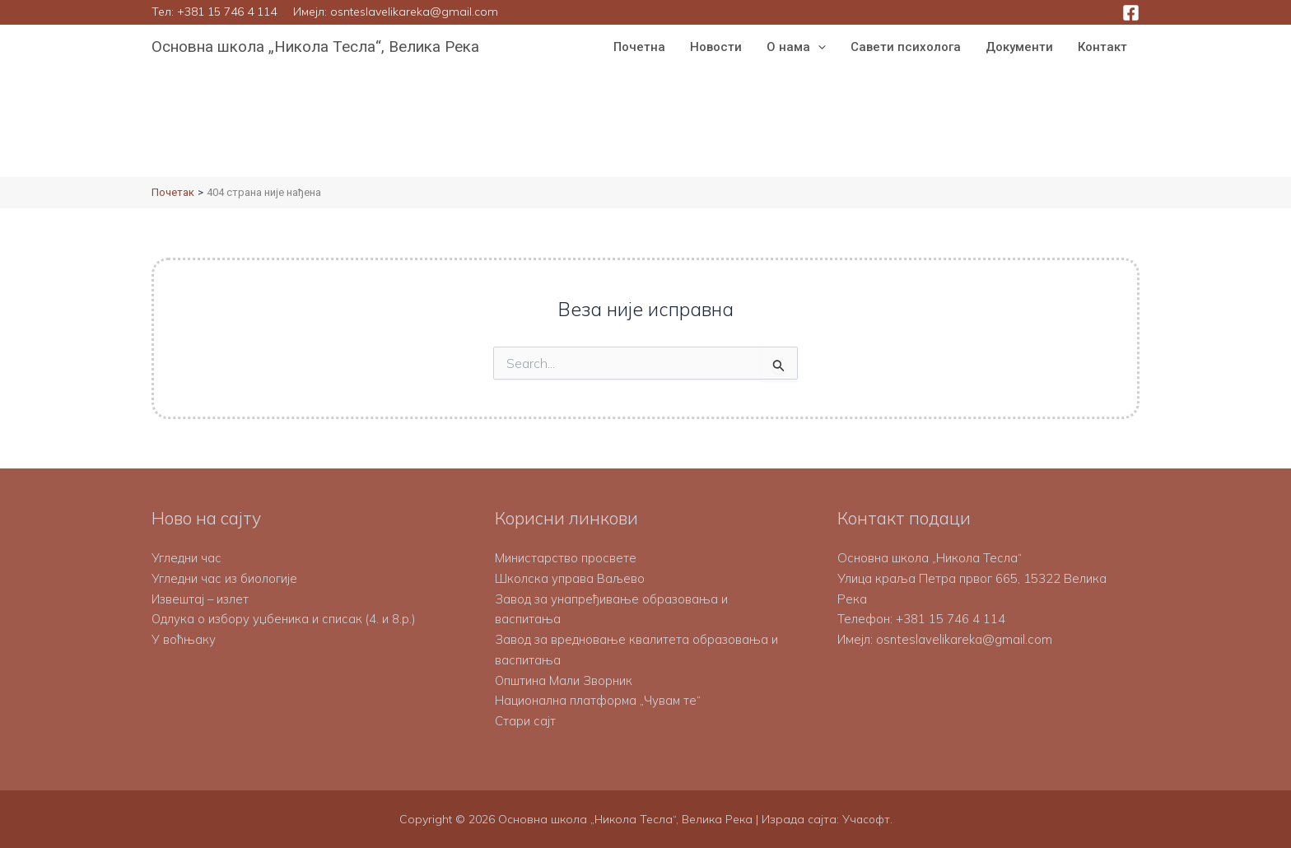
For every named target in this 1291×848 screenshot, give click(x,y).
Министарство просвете (565, 558)
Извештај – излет (201, 599)
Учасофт (866, 819)
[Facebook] (1131, 12)
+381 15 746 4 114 (227, 11)
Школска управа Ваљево (570, 578)
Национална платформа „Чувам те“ (598, 700)
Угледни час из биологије (224, 578)
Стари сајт (525, 721)
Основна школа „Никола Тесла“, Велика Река (315, 46)
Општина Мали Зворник (564, 680)
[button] (818, 47)
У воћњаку (183, 639)
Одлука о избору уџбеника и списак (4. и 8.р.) (284, 619)
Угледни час (186, 558)
